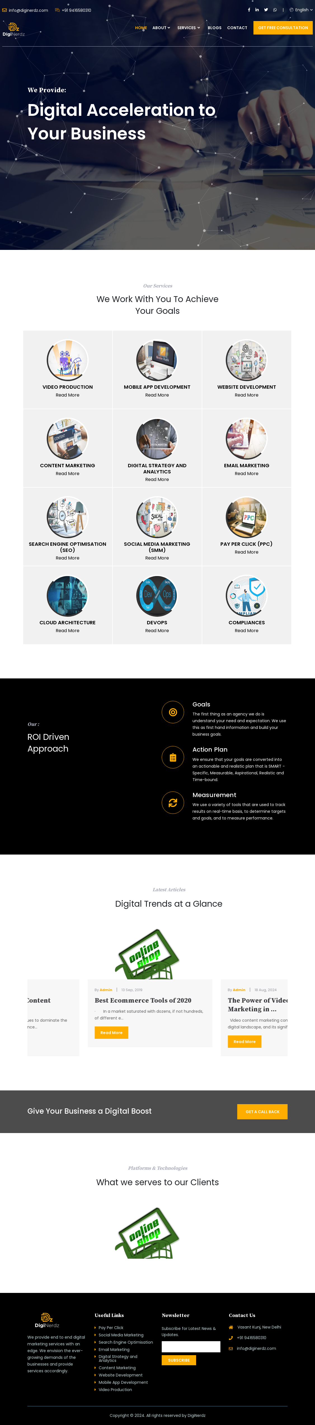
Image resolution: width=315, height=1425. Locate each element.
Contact (237, 28)
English (299, 10)
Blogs (215, 28)
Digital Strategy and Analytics (118, 1358)
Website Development (121, 1375)
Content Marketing (117, 1368)
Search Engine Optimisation (126, 1342)
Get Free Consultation (283, 28)
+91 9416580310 (73, 10)
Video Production (115, 1390)
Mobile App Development (123, 1382)
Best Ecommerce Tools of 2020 (217, 1000)
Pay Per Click (111, 1328)
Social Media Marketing (121, 1335)
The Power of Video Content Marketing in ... (80, 1005)
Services (188, 28)
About (159, 28)
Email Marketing (114, 1350)
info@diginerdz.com (25, 10)
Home (141, 28)
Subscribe (179, 1360)
